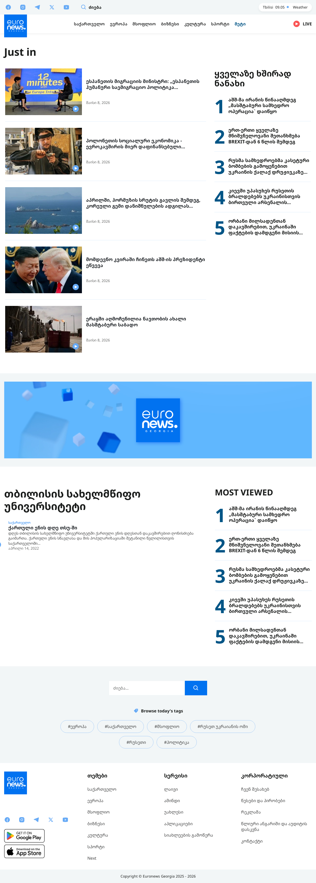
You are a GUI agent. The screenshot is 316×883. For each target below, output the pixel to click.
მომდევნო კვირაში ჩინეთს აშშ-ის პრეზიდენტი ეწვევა (145, 262)
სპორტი (95, 847)
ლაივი (171, 789)
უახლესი (173, 812)
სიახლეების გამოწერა (188, 835)
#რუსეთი (136, 742)
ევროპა (95, 800)
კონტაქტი (252, 841)
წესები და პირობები (263, 800)
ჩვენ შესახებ (255, 789)
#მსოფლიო (167, 726)
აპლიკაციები (178, 823)
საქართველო (19, 523)
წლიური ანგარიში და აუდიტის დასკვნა (274, 826)
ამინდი (172, 800)
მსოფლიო (98, 812)
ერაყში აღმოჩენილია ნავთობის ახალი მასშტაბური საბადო (136, 321)
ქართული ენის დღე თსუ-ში (42, 528)
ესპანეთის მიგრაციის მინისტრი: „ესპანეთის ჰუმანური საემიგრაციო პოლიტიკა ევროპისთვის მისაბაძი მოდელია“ (142, 84)
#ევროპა (77, 726)
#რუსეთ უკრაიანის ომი (223, 726)
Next (91, 858)
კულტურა (97, 835)
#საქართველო (120, 726)
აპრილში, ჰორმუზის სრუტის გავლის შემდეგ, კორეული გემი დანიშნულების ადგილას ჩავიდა (143, 203)
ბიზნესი (96, 823)
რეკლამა (251, 812)
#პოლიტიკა (176, 742)
